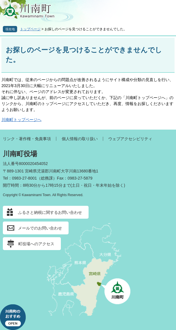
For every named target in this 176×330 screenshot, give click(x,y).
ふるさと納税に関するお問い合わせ (50, 212)
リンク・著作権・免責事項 (27, 138)
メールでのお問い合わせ (40, 228)
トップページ (30, 29)
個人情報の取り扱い (80, 138)
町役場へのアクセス (36, 244)
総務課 (47, 178)
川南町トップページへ (21, 119)
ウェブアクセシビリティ (130, 138)
